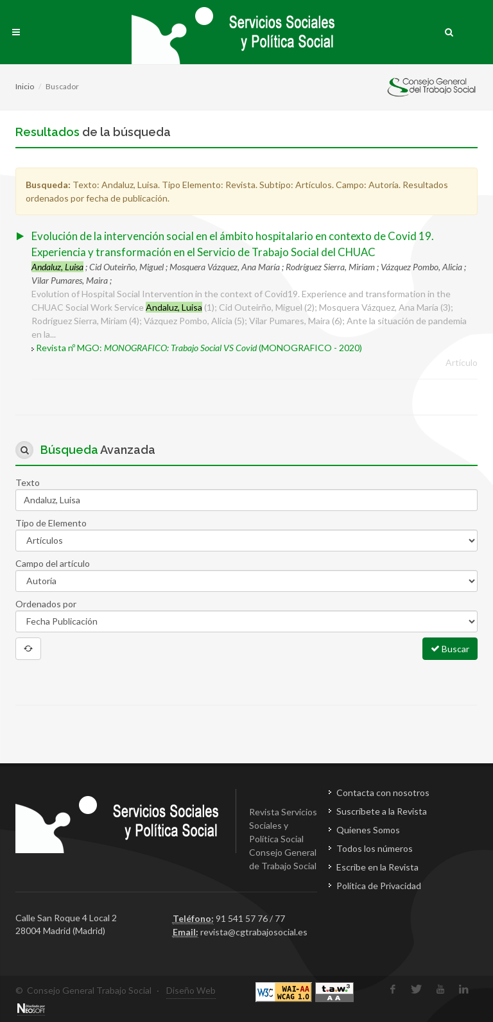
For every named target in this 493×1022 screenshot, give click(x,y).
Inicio (24, 86)
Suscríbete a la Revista (381, 811)
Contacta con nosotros (382, 792)
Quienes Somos (368, 829)
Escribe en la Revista (377, 867)
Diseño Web (191, 990)
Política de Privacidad (378, 885)
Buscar (450, 648)
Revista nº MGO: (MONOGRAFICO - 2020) (199, 347)
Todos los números (374, 848)
